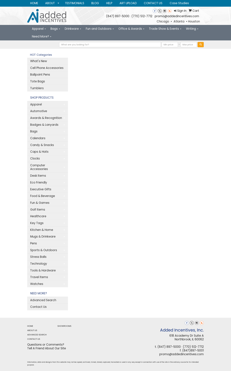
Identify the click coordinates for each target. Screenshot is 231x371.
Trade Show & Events (165, 29)
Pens (33, 243)
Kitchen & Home (41, 230)
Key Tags (37, 223)
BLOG (95, 3)
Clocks (35, 158)
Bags (55, 29)
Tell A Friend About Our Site (46, 348)
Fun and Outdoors (100, 29)
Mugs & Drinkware (43, 236)
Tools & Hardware (43, 270)
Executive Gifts (40, 189)
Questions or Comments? (45, 345)
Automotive (38, 111)
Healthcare (38, 216)
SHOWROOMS (64, 326)
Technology (38, 264)
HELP (109, 3)
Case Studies (179, 3)
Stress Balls (38, 257)
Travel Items (39, 277)
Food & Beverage (42, 196)
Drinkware (73, 29)
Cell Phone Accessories (46, 68)
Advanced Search (43, 300)
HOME (34, 3)
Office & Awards (131, 29)
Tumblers (37, 88)
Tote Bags (37, 81)
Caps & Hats (39, 152)
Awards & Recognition (46, 118)
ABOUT (50, 3)
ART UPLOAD (128, 3)
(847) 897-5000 (117, 16)
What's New (38, 61)
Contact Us (38, 307)
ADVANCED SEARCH (37, 334)
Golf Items (37, 209)
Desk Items (38, 176)
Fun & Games (39, 203)
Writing (192, 29)
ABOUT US (32, 330)
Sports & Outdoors (43, 250)
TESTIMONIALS (74, 3)
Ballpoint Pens (40, 74)
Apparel (39, 29)
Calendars (37, 138)
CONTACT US (153, 3)
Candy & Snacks (42, 145)
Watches (36, 284)
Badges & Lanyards (44, 125)
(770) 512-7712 (141, 16)
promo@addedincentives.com (177, 16)
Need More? (41, 36)
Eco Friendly (38, 182)
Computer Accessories (39, 167)
